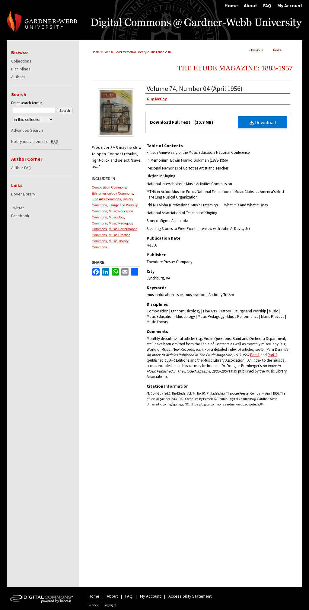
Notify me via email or (34, 141)
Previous (257, 50)
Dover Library (23, 194)
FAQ (128, 596)
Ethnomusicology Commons (112, 193)
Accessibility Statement (190, 596)
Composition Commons (109, 187)
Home (96, 52)
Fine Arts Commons (106, 199)
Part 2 (272, 354)
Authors (18, 76)
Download (263, 122)
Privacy (93, 605)
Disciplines (20, 69)
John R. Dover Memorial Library (125, 52)
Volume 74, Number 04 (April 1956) (195, 88)
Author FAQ (21, 167)
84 (169, 52)
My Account (150, 596)
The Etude (157, 52)
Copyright (110, 605)
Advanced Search (27, 130)
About (112, 596)
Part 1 (255, 354)
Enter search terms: (26, 102)
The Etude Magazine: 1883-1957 (235, 68)
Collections (21, 61)
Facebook (20, 215)
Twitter (17, 208)
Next (276, 50)
